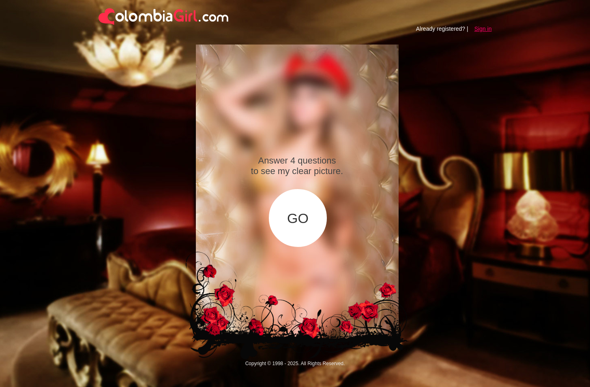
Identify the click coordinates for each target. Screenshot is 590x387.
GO (298, 218)
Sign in (483, 29)
